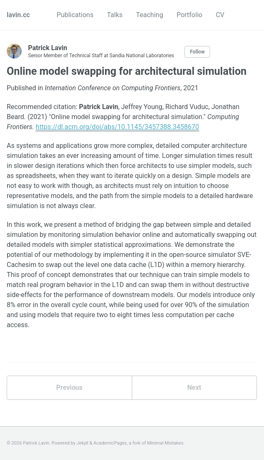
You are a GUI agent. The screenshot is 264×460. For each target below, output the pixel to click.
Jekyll (82, 443)
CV (220, 15)
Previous (69, 387)
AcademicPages (110, 443)
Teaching (149, 15)
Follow (197, 52)
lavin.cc (18, 15)
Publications (74, 15)
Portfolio (189, 15)
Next (194, 387)
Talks (115, 15)
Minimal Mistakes (165, 443)
